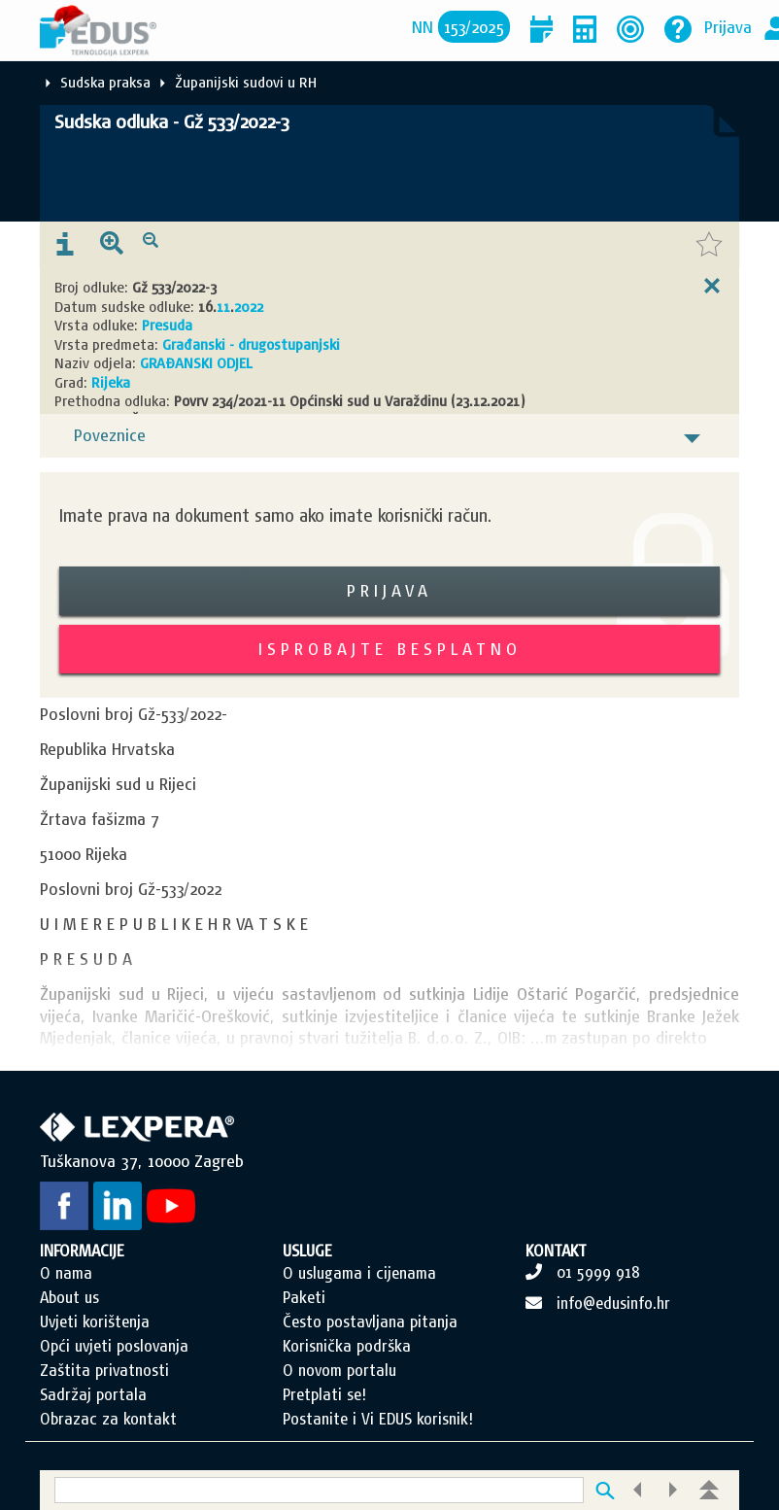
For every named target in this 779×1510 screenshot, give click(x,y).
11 (223, 306)
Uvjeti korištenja (95, 1321)
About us (69, 1297)
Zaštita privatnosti (104, 1370)
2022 (248, 306)
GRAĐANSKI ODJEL (196, 363)
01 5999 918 (598, 1272)
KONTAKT (556, 1250)
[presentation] (65, 245)
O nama (66, 1273)
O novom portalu (339, 1370)
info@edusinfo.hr (613, 1303)
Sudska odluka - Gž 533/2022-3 (171, 121)
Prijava (728, 27)
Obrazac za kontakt (108, 1418)
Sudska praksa (105, 82)
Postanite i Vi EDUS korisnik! (378, 1418)
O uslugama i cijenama (359, 1273)
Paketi (304, 1297)
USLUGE (307, 1250)
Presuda (167, 325)
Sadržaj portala (93, 1394)
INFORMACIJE (82, 1250)
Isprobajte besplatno (390, 648)
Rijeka (110, 382)
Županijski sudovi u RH (246, 82)
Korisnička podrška (347, 1346)
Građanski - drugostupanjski (251, 344)
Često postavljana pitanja (370, 1321)
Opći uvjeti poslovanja (114, 1346)
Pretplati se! (324, 1394)
